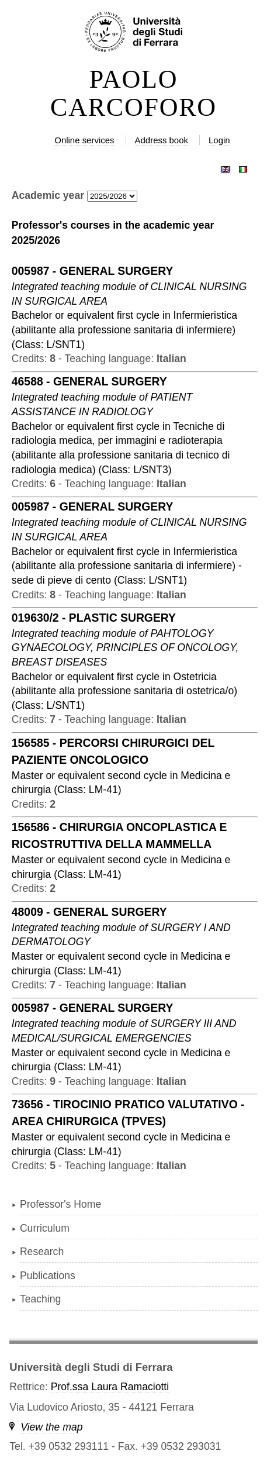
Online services (84, 140)
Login (219, 140)
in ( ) (124, 329)
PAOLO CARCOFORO (133, 94)
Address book (161, 140)
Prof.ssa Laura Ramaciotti (110, 1387)
